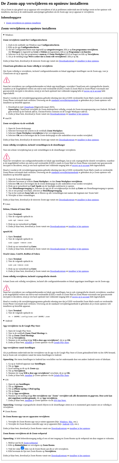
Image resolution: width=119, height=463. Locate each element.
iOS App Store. (60, 402)
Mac (70, 423)
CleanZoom (29, 107)
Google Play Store (61, 344)
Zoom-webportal (31, 444)
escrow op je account (92, 91)
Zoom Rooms (11, 413)
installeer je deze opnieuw (88, 61)
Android (8, 322)
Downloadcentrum (66, 61)
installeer (29, 344)
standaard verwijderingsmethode (64, 100)
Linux (7, 204)
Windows (9, 35)
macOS (8, 118)
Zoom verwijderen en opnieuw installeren (23, 23)
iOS (7, 381)
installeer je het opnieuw (79, 114)
